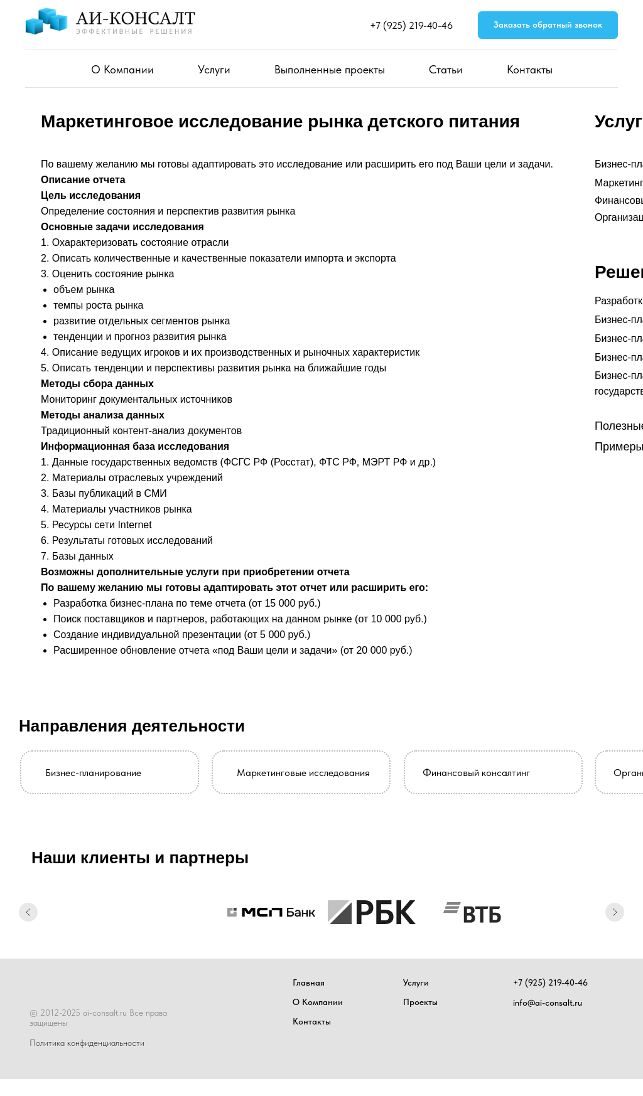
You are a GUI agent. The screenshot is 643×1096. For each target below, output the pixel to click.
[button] (548, 25)
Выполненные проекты (329, 69)
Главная (309, 982)
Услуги (214, 69)
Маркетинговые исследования (303, 773)
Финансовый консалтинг (476, 773)
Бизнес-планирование (93, 773)
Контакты (530, 69)
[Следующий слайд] (614, 912)
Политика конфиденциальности (87, 1043)
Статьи (446, 69)
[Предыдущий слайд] (28, 912)
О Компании (122, 69)
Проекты (420, 1002)
